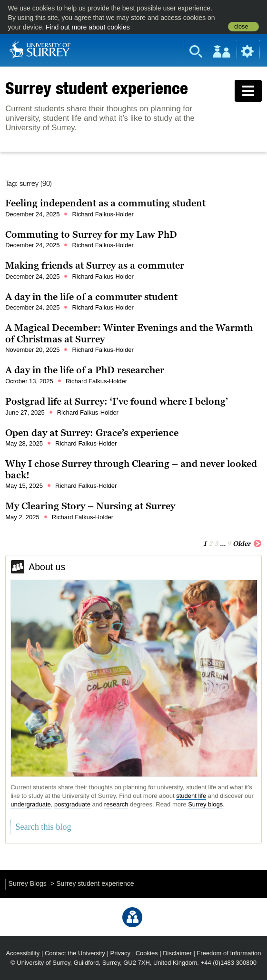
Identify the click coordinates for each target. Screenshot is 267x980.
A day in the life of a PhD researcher (84, 370)
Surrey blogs (205, 804)
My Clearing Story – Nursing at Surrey (90, 506)
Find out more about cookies (88, 27)
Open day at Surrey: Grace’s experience (91, 432)
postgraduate (72, 804)
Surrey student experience (96, 88)
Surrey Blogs (28, 883)
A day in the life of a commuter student (91, 296)
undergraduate (30, 804)
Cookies (147, 953)
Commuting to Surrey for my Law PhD (91, 234)
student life (191, 795)
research (116, 804)
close (241, 26)
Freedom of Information (229, 953)
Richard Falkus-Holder (102, 214)
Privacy (120, 953)
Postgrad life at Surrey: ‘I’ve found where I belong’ (116, 401)
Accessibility (23, 953)
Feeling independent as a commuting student (105, 203)
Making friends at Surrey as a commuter (94, 265)
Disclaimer (177, 953)
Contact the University (75, 953)
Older (247, 543)
